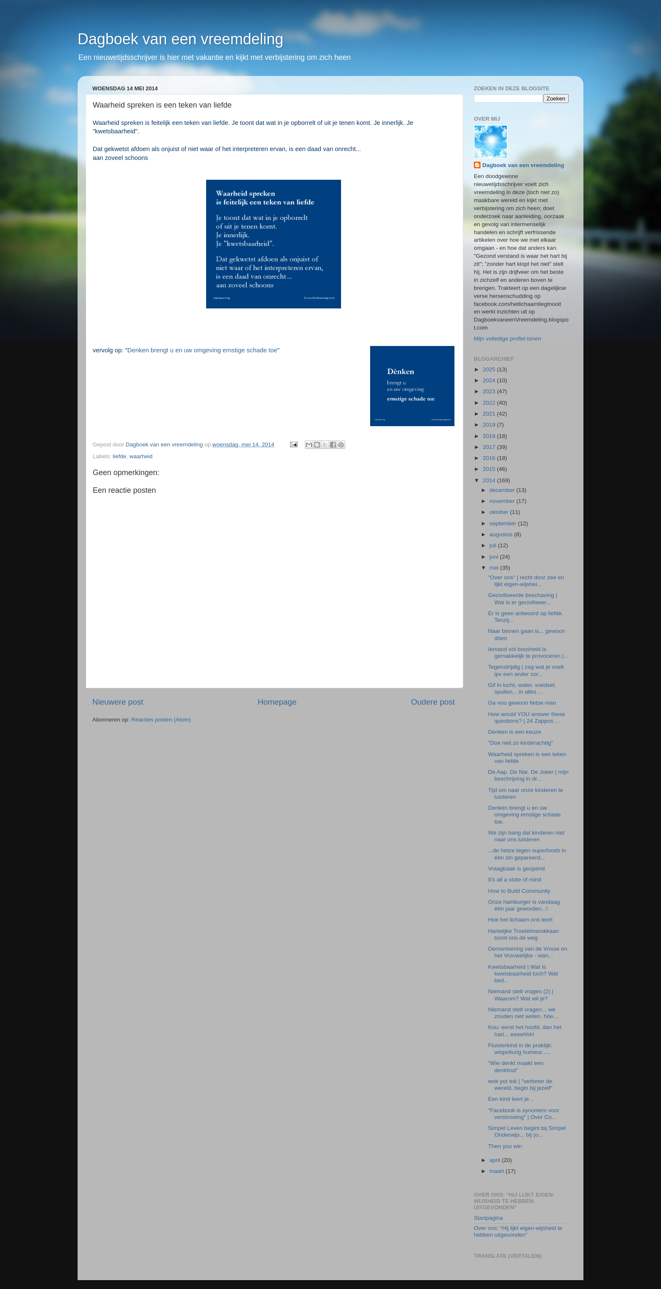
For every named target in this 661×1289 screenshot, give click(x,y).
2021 (490, 414)
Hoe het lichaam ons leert (520, 919)
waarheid (141, 456)
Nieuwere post (117, 701)
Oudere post (433, 701)
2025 (490, 369)
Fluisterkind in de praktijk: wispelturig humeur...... (520, 1048)
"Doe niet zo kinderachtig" (520, 743)
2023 (490, 391)
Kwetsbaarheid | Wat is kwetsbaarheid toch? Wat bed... (523, 974)
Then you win (505, 1146)
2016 (490, 458)
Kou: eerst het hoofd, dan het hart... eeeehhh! (525, 1030)
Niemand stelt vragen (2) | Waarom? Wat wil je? (521, 994)
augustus (501, 534)
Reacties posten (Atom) (161, 719)
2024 (490, 380)
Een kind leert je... (511, 1099)
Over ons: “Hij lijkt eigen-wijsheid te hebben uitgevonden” (518, 1231)
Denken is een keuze (514, 732)
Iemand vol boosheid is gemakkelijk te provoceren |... (528, 652)
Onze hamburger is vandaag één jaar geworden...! (524, 905)
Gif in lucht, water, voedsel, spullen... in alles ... (522, 688)
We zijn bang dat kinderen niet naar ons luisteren (526, 836)
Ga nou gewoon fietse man (522, 703)
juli (493, 545)
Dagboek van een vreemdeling (180, 39)
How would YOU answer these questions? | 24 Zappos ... (526, 717)
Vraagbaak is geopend (516, 868)
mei (494, 568)
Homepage (277, 701)
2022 (490, 403)
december (502, 490)
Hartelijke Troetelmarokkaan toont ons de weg (523, 934)
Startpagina (488, 1218)
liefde (119, 456)
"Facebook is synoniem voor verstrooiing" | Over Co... (523, 1113)
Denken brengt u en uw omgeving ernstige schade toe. (524, 814)
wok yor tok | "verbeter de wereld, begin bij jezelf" (520, 1084)
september (503, 523)
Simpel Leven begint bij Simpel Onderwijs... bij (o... (527, 1131)
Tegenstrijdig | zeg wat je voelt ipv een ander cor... (526, 670)
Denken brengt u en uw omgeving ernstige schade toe (202, 350)
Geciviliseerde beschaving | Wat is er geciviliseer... (522, 598)
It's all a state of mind (514, 879)
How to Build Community (519, 891)
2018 (490, 436)
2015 (490, 469)
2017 (490, 447)
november (502, 501)
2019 (490, 425)
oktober (499, 512)
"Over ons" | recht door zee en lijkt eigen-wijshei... (526, 580)
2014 (490, 480)
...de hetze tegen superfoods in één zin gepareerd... (527, 853)
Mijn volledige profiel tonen (507, 338)
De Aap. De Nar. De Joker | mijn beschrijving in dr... (528, 775)
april (495, 1160)
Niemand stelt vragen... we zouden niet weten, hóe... (523, 1012)
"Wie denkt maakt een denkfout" (516, 1066)
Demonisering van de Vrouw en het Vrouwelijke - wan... (527, 952)
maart (497, 1171)
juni (494, 557)
